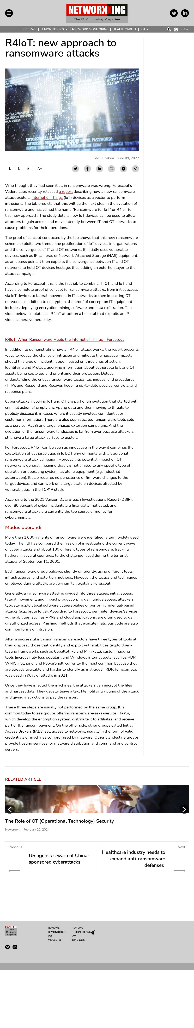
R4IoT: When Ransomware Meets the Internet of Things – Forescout (67, 352)
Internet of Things (73, 199)
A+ (40, 168)
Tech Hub (54, 998)
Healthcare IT (124, 29)
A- (29, 168)
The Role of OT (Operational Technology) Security (59, 879)
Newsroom (12, 887)
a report (69, 192)
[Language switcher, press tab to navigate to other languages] (185, 29)
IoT (143, 29)
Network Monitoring (90, 29)
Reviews (29, 29)
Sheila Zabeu (104, 158)
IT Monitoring (52, 29)
